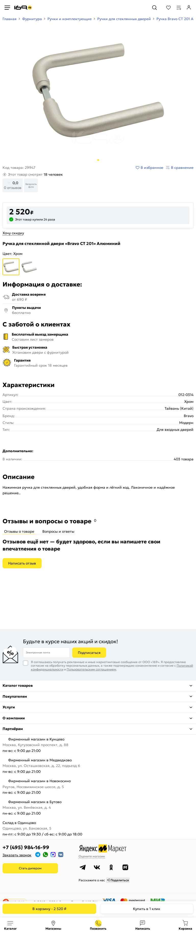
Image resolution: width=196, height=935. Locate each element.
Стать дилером (30, 868)
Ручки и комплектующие (69, 19)
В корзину (49, 909)
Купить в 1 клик (146, 908)
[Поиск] (154, 7)
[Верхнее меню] (7, 7)
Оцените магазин (92, 856)
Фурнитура (32, 19)
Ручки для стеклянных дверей (124, 19)
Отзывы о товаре (19, 531)
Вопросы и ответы (58, 531)
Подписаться (89, 652)
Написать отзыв (22, 563)
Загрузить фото (31, 185)
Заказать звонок (17, 855)
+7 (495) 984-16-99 (26, 847)
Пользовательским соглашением (91, 669)
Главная (10, 19)
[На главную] (23, 8)
